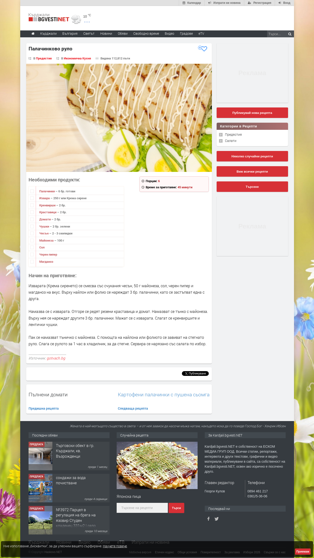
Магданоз (46, 261)
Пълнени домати (48, 394)
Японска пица (129, 496)
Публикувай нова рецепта (252, 113)
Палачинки (47, 191)
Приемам (302, 551)
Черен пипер (48, 254)
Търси (176, 508)
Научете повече (115, 546)
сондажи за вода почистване (71, 480)
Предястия (44, 58)
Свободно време (146, 33)
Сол (42, 247)
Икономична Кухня (77, 58)
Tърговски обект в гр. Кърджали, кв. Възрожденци (75, 451)
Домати (45, 219)
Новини (106, 33)
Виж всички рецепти (252, 171)
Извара (44, 198)
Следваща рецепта (133, 408)
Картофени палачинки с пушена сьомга (163, 395)
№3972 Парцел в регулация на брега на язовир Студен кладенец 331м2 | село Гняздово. (76, 520)
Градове (186, 33)
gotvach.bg (56, 358)
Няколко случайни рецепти (252, 156)
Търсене (252, 187)
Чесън (44, 233)
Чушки (44, 226)
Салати (230, 140)
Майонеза (46, 240)
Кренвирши (47, 205)
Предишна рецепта (44, 408)
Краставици (48, 212)
